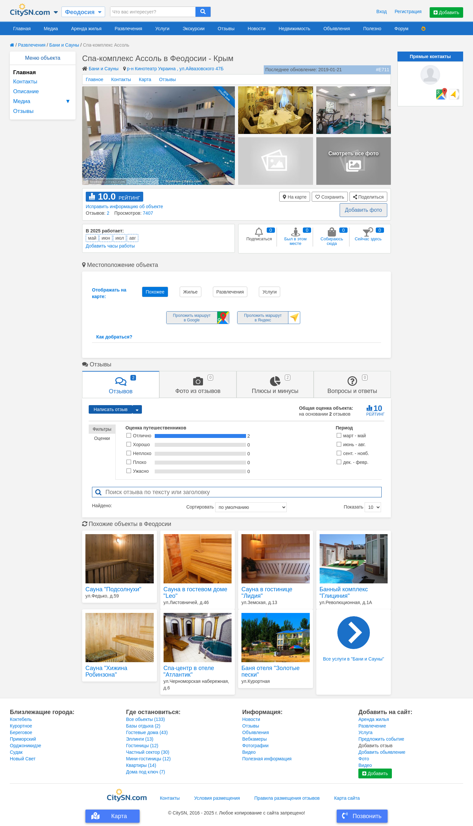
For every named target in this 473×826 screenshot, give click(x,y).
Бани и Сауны (64, 45)
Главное (94, 79)
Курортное (21, 725)
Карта (145, 79)
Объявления (337, 28)
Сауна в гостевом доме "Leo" (195, 592)
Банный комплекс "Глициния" (344, 592)
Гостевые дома (147, 732)
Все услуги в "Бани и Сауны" (353, 639)
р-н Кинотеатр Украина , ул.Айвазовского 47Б (175, 68)
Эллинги (139, 739)
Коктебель (21, 719)
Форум (401, 28)
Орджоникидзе (25, 745)
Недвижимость (294, 28)
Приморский (23, 739)
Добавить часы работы (110, 246)
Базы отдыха (143, 725)
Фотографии (255, 745)
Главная (22, 28)
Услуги (162, 28)
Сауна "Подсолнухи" (113, 589)
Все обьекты (145, 719)
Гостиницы (142, 745)
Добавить (446, 12)
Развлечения (128, 28)
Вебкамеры (254, 739)
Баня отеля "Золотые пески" (270, 671)
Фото (363, 758)
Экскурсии (194, 28)
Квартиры (141, 765)
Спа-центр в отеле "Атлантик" (189, 671)
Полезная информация (267, 758)
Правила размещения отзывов (287, 798)
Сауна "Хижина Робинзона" (106, 671)
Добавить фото (363, 210)
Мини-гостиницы (148, 758)
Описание (26, 91)
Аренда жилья (86, 28)
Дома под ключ (145, 771)
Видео (249, 752)
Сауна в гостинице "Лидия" (266, 592)
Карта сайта (347, 798)
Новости (256, 28)
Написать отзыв (110, 409)
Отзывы (226, 28)
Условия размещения (217, 798)
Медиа (51, 28)
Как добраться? (114, 336)
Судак (16, 752)
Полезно (372, 28)
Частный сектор (147, 752)
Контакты (25, 81)
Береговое (21, 732)
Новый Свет (22, 758)
